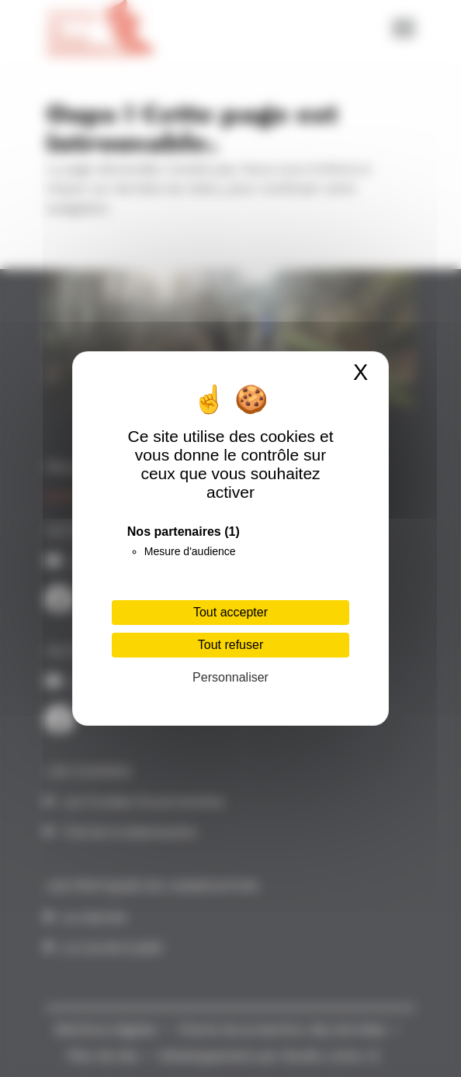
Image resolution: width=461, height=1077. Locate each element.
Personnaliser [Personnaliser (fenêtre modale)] (230, 677)
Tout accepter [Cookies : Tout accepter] (230, 612)
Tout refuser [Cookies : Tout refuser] (230, 644)
